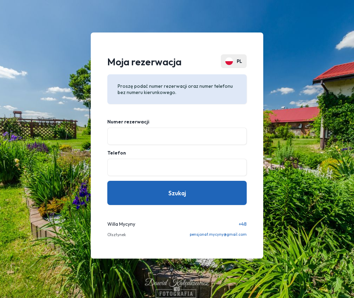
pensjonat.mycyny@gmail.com (218, 234)
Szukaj (177, 193)
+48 (243, 224)
